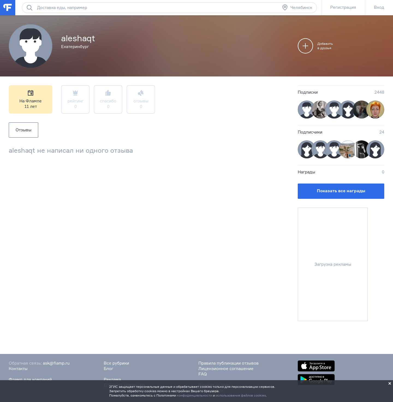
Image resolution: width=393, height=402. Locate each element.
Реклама (112, 379)
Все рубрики (116, 363)
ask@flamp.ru (56, 363)
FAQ (202, 374)
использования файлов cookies (241, 395)
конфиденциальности (194, 395)
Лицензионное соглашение (226, 368)
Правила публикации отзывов (228, 363)
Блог (108, 368)
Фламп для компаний (30, 379)
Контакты (18, 368)
